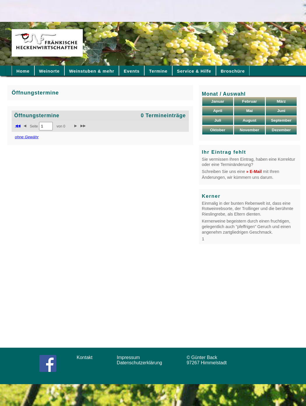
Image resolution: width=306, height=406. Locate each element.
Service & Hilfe (194, 71)
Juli (217, 120)
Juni (281, 110)
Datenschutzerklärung (141, 362)
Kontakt (86, 357)
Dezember (281, 130)
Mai (249, 110)
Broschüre (233, 71)
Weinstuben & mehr (91, 71)
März (281, 101)
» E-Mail (254, 171)
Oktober (217, 130)
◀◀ (17, 125)
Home (22, 71)
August (249, 120)
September (281, 120)
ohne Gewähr (27, 137)
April (217, 110)
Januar (217, 101)
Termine (158, 71)
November (249, 130)
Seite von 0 (47, 126)
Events (132, 71)
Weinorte (49, 71)
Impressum (130, 357)
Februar (249, 101)
